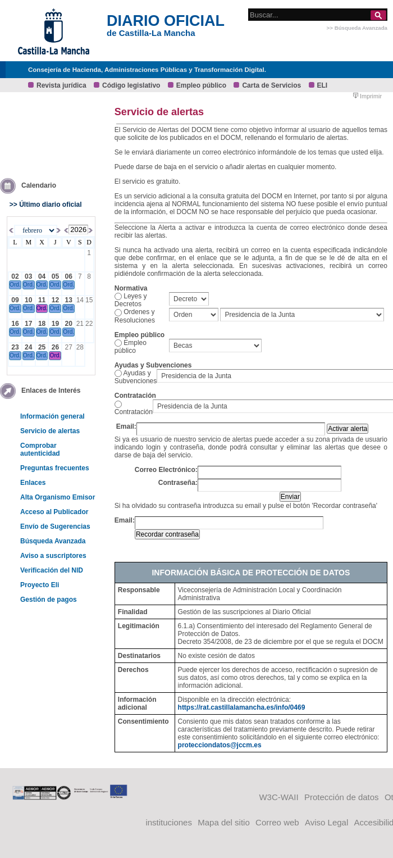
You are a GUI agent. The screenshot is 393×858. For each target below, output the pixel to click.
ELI (322, 85)
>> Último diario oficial (46, 204)
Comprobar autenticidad (40, 449)
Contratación (134, 412)
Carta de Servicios (271, 85)
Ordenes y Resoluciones (135, 316)
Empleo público (201, 85)
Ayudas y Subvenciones (136, 377)
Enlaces (32, 483)
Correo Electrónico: (166, 470)
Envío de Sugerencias (55, 526)
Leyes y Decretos (131, 300)
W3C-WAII (278, 797)
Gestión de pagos (48, 599)
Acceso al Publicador (54, 512)
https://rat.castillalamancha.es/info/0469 (241, 707)
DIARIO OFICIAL (166, 20)
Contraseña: (178, 483)
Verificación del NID (51, 570)
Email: (126, 426)
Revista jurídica (61, 85)
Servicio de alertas (50, 431)
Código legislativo (131, 85)
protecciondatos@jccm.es (220, 745)
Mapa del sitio (224, 822)
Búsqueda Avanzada (52, 541)
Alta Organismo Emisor (57, 497)
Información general (52, 416)
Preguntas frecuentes (54, 468)
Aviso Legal (326, 822)
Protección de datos (341, 797)
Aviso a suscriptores (53, 556)
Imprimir (367, 96)
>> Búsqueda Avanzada (357, 28)
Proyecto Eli (39, 585)
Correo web (277, 822)
